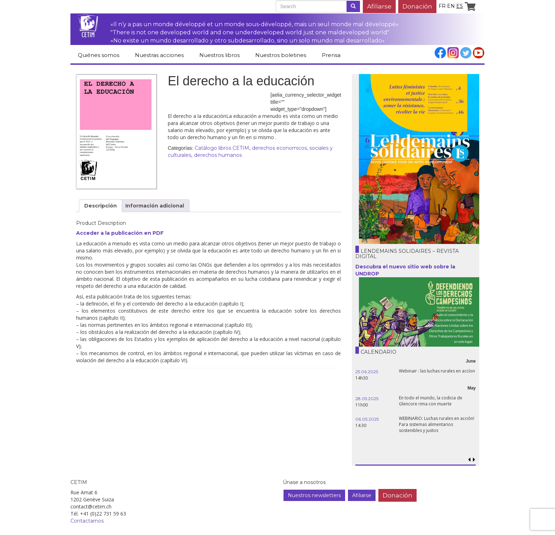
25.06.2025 (366, 371)
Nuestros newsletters (314, 495)
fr (442, 6)
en (451, 6)
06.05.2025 (367, 419)
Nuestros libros (219, 55)
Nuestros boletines (280, 55)
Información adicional (154, 206)
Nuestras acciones (159, 55)
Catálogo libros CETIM (222, 148)
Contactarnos (87, 521)
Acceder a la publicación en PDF (120, 233)
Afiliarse (379, 6)
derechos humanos (218, 155)
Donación (417, 6)
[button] (474, 460)
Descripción (100, 206)
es (459, 6)
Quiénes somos (98, 55)
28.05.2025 (366, 398)
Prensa (331, 55)
